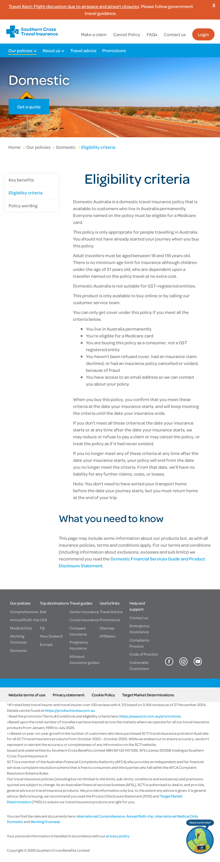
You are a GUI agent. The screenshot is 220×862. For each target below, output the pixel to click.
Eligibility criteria (98, 147)
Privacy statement (69, 694)
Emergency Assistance (139, 628)
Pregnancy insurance (79, 645)
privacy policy (117, 835)
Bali (43, 611)
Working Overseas (18, 639)
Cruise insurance (84, 619)
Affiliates (107, 636)
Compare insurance (78, 631)
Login (203, 34)
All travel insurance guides (84, 659)
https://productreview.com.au (70, 710)
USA (43, 619)
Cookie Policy (103, 694)
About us (51, 50)
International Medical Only (176, 816)
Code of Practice (143, 654)
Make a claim (94, 34)
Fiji (42, 628)
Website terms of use (27, 694)
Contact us (175, 34)
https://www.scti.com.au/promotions (150, 716)
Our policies (20, 50)
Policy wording (23, 205)
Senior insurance (84, 611)
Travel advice (83, 50)
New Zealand (51, 636)
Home (14, 147)
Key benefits (21, 180)
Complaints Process (139, 643)
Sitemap (107, 628)
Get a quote (29, 106)
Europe (46, 644)
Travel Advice (111, 611)
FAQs (152, 34)
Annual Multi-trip (24, 619)
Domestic (66, 147)
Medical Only (21, 628)
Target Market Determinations (148, 694)
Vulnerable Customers (139, 665)
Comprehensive (24, 611)
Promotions (114, 50)
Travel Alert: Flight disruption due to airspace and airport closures (74, 6)
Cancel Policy (126, 34)
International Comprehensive (100, 816)
